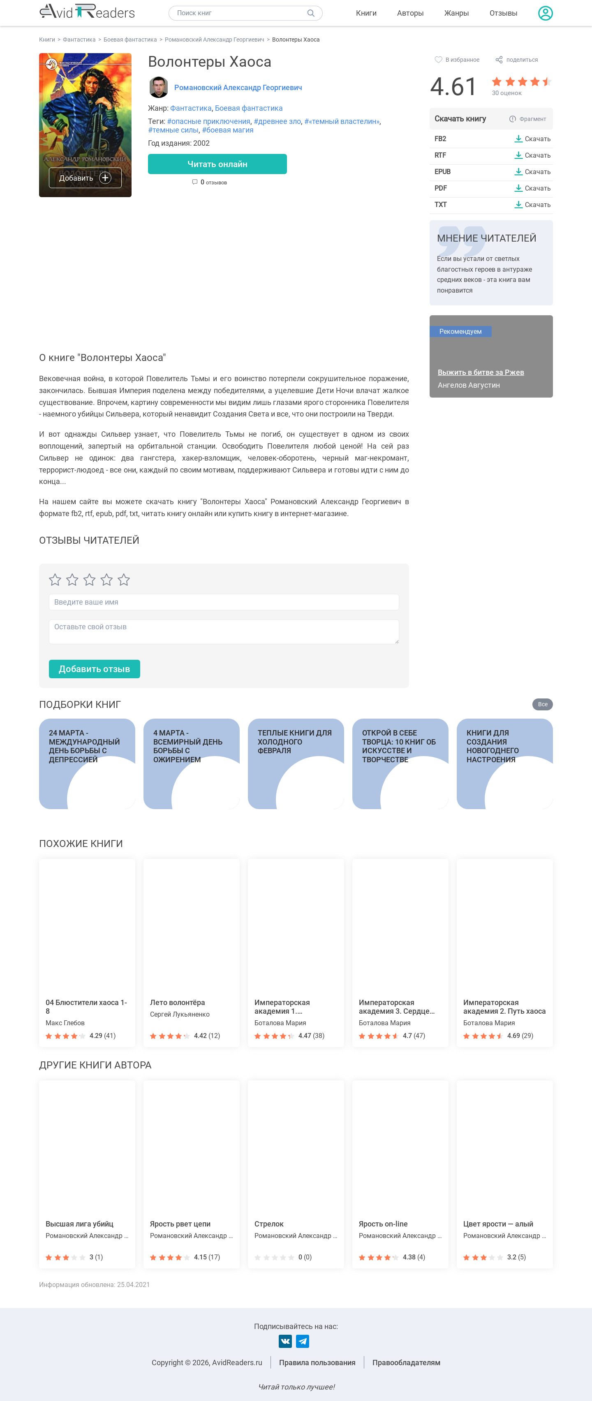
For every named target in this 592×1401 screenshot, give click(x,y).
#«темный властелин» (341, 121)
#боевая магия (228, 130)
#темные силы (173, 130)
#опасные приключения (208, 121)
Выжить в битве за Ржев (481, 372)
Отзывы (504, 13)
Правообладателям (406, 1362)
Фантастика (191, 108)
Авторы (410, 13)
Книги (366, 13)
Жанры (456, 13)
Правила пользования (317, 1362)
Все (543, 704)
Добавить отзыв (94, 669)
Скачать (538, 138)
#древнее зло (277, 121)
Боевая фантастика (249, 108)
